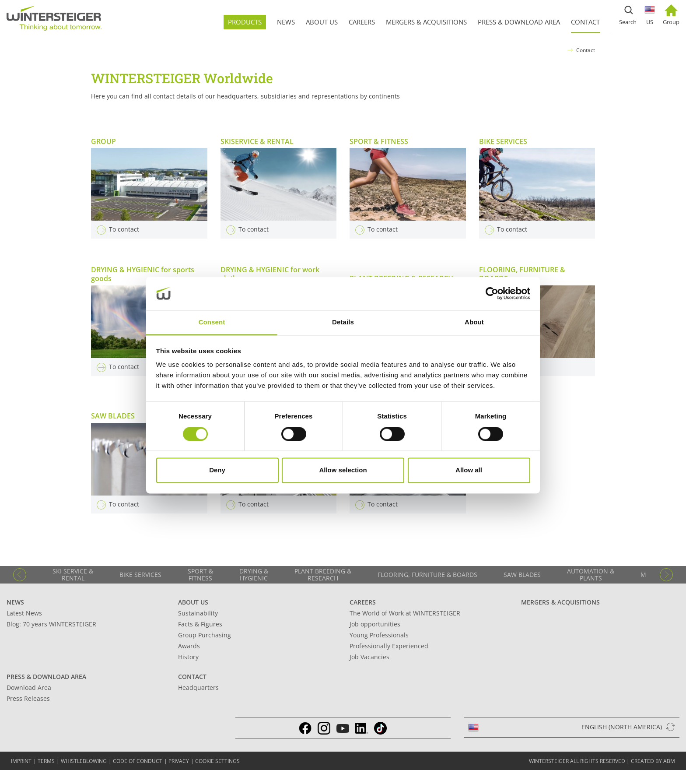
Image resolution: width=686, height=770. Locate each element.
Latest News (24, 613)
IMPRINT (21, 761)
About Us (193, 602)
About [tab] (474, 322)
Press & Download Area (46, 676)
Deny (217, 470)
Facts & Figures (200, 624)
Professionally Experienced (389, 646)
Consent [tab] (212, 322)
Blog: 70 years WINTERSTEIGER (51, 624)
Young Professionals (379, 635)
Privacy (178, 761)
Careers (363, 602)
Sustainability (198, 613)
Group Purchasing (204, 635)
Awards (189, 646)
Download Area (29, 687)
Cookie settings (217, 761)
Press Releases (28, 698)
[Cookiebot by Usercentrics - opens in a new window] (492, 293)
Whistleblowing (84, 761)
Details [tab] (343, 322)
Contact (585, 50)
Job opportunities (375, 624)
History (188, 657)
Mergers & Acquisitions (560, 602)
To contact (118, 229)
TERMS (46, 761)
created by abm (653, 761)
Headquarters (198, 687)
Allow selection (343, 470)
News (15, 602)
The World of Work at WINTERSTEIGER (405, 613)
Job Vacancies (369, 657)
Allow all (468, 470)
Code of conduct (137, 761)
